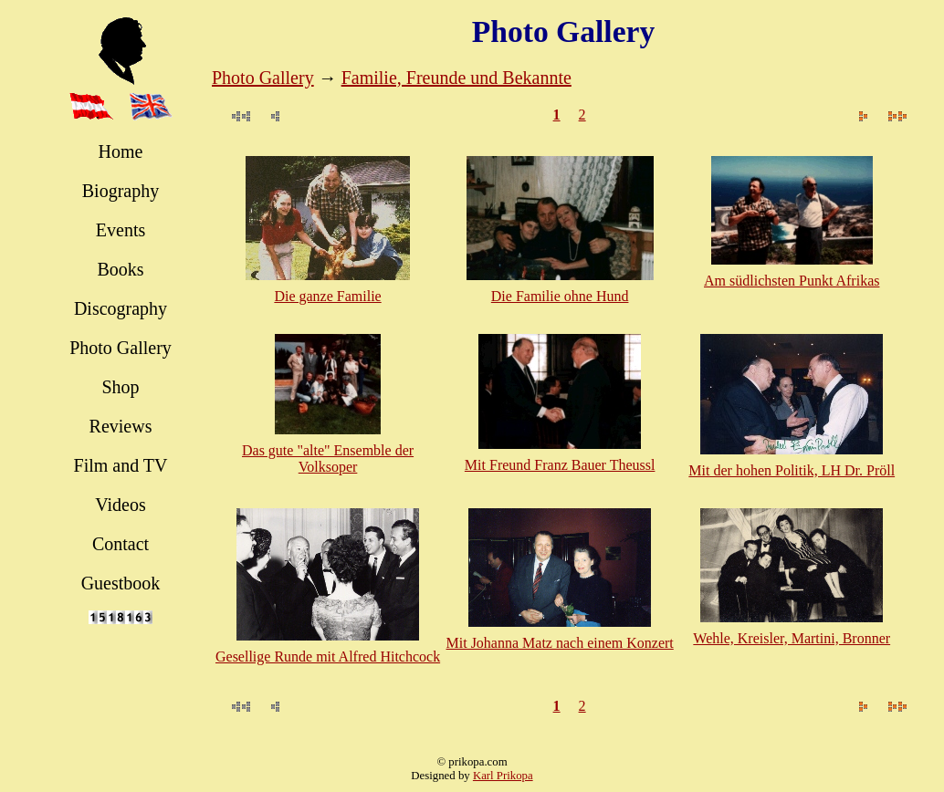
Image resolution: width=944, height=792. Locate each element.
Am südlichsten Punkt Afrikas (791, 280)
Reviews (120, 426)
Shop (120, 387)
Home (121, 151)
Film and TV (121, 465)
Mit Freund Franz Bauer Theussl (560, 465)
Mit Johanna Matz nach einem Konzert (560, 643)
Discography (120, 308)
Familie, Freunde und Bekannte (456, 78)
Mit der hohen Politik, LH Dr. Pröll (791, 470)
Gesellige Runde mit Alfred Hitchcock (327, 656)
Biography (120, 191)
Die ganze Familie (327, 296)
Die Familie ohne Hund (560, 296)
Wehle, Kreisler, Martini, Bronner (791, 638)
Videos (120, 505)
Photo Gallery (120, 348)
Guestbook (121, 583)
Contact (120, 544)
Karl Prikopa (503, 775)
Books (120, 269)
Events (120, 230)
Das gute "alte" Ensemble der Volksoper (328, 458)
